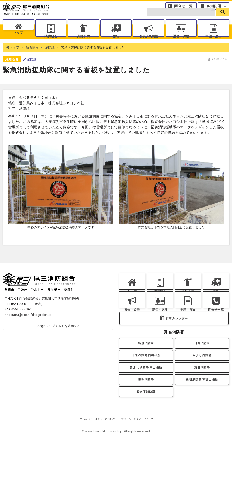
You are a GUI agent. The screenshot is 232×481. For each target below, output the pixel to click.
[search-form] (181, 18)
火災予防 (83, 43)
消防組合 (51, 43)
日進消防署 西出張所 (146, 382)
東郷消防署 (202, 397)
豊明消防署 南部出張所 (202, 411)
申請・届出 (214, 43)
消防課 (50, 59)
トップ (18, 43)
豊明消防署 (146, 411)
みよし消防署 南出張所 (146, 397)
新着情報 (32, 59)
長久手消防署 (146, 426)
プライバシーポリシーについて (93, 454)
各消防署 (214, 8)
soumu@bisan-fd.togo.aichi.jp (28, 326)
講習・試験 (181, 43)
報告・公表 (132, 327)
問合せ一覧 (183, 8)
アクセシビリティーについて (140, 454)
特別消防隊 (146, 367)
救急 (116, 43)
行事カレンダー (176, 341)
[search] (222, 18)
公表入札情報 (148, 43)
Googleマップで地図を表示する (58, 337)
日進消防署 (202, 367)
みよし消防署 (202, 382)
